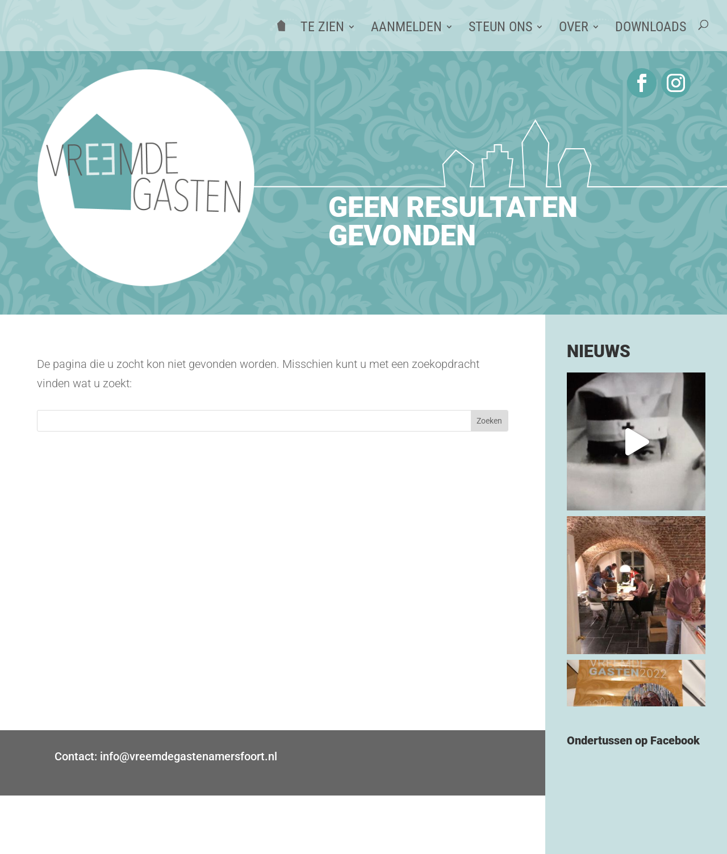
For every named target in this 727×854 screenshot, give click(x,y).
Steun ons (500, 29)
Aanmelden (406, 29)
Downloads (650, 29)
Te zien (322, 29)
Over (573, 29)
